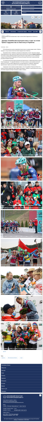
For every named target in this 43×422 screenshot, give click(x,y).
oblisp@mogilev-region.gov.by (20, 410)
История (3, 383)
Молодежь (3, 380)
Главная (3, 35)
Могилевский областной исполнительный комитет (21, 2)
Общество (3, 367)
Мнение (3, 386)
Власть (7, 31)
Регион (30, 31)
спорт (21, 357)
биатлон (3, 357)
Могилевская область (12, 357)
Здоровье (3, 378)
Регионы (3, 375)
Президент (3, 391)
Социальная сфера (22, 31)
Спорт (2, 373)
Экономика (13, 31)
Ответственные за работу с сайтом (9, 400)
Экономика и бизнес (5, 365)
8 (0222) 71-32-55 (6, 410)
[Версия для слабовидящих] (39, 17)
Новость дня (4, 388)
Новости (8, 35)
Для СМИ (35, 31)
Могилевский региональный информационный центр (13, 402)
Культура (3, 370)
